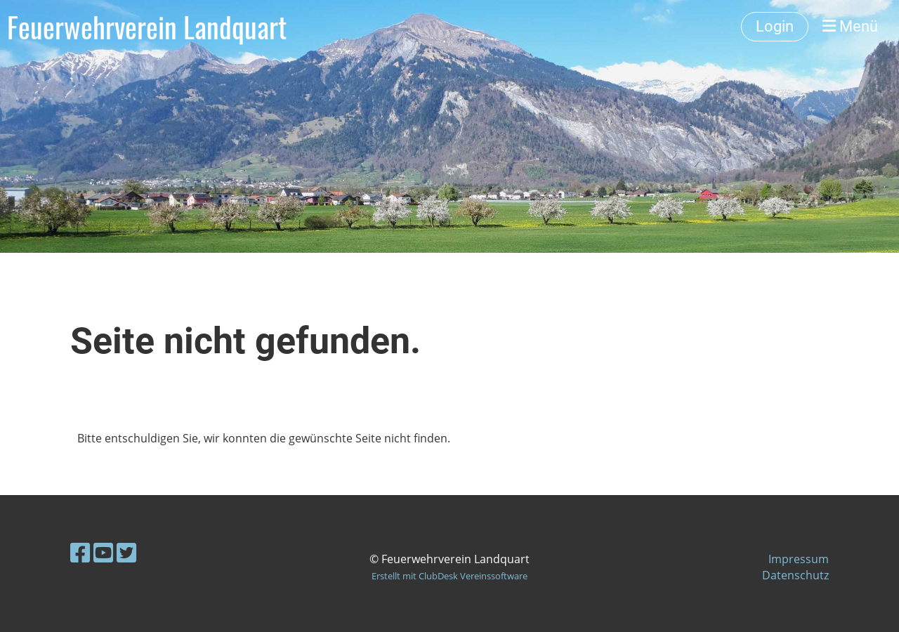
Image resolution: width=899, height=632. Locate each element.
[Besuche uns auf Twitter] (126, 552)
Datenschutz (795, 575)
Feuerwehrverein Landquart (147, 26)
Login (775, 26)
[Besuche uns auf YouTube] (103, 552)
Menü (850, 26)
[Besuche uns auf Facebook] (80, 552)
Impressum (798, 559)
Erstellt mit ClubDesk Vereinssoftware (449, 576)
